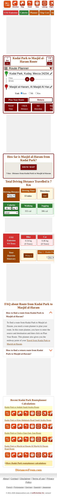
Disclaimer (25, 478)
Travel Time (10, 107)
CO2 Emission (11, 12)
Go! (44, 196)
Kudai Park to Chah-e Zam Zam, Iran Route (23, 433)
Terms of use (38, 478)
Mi (32, 93)
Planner (34, 12)
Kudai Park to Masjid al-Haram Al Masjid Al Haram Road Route (26, 447)
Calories (24, 12)
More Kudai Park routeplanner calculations (26, 463)
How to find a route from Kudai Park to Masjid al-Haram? (25, 315)
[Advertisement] (28, 35)
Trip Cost (44, 12)
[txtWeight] (8, 208)
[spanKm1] (51, 257)
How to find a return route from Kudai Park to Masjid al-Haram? (24, 352)
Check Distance (24, 107)
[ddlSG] (11, 212)
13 (50, 61)
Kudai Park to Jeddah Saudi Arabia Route (22, 407)
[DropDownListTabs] (28, 68)
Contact (14, 478)
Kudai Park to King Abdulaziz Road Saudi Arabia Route (28, 420)
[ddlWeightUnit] (15, 208)
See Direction (38, 107)
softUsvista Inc (38, 493)
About (6, 478)
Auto (25, 93)
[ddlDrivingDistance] (12, 195)
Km (38, 93)
